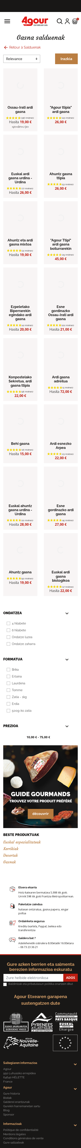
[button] (60, 21)
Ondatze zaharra (23, 644)
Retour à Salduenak (22, 47)
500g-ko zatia (22, 710)
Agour (7, 1087)
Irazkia (66, 58)
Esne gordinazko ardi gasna (61, 510)
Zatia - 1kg (19, 697)
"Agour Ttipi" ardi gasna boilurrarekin (60, 244)
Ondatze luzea (22, 637)
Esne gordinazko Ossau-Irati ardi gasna (60, 313)
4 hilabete (19, 623)
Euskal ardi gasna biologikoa (61, 576)
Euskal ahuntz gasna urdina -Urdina (20, 510)
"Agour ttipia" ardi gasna (61, 109)
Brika (15, 669)
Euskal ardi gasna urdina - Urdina (20, 178)
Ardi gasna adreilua (61, 379)
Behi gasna (20, 444)
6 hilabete (19, 630)
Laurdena (18, 683)
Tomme (17, 690)
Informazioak (12, 1124)
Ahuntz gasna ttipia (60, 176)
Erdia (15, 704)
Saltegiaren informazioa (20, 1063)
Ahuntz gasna (20, 572)
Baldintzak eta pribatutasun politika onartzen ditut (40, 983)
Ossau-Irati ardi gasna (20, 109)
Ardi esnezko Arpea (60, 446)
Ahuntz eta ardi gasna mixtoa (20, 242)
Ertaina (17, 676)
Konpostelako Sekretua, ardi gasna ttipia (20, 381)
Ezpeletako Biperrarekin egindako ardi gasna (20, 313)
